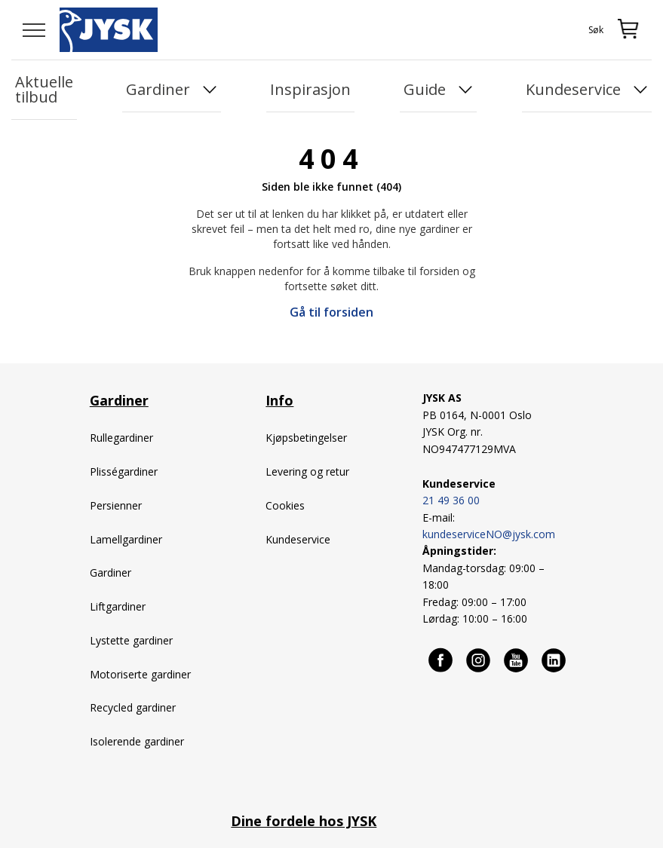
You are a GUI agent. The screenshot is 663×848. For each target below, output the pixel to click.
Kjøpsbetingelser (306, 437)
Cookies (285, 505)
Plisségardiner (124, 471)
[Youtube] (517, 659)
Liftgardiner (118, 606)
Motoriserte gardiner (140, 674)
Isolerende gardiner (137, 741)
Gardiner (112, 572)
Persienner (116, 505)
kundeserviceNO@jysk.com (488, 534)
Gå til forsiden (331, 312)
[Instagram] (479, 659)
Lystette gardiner (131, 640)
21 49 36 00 (451, 500)
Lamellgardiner (126, 539)
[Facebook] (441, 659)
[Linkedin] (554, 659)
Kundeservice (298, 539)
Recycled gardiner (133, 707)
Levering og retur (307, 471)
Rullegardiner (121, 437)
